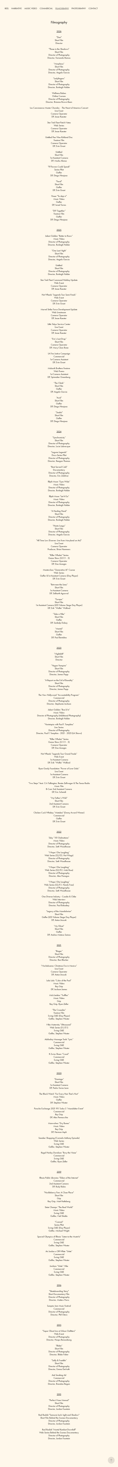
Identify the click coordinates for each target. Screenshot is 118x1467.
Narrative (16, 8)
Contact (93, 8)
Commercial (46, 8)
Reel (7, 8)
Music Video (30, 8)
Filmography (62, 8)
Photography (79, 8)
